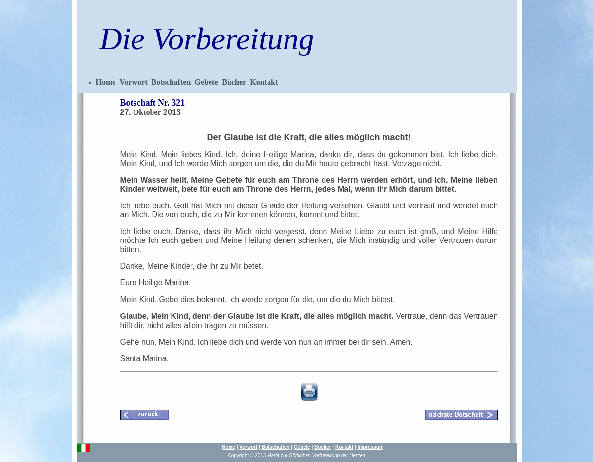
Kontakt (264, 82)
